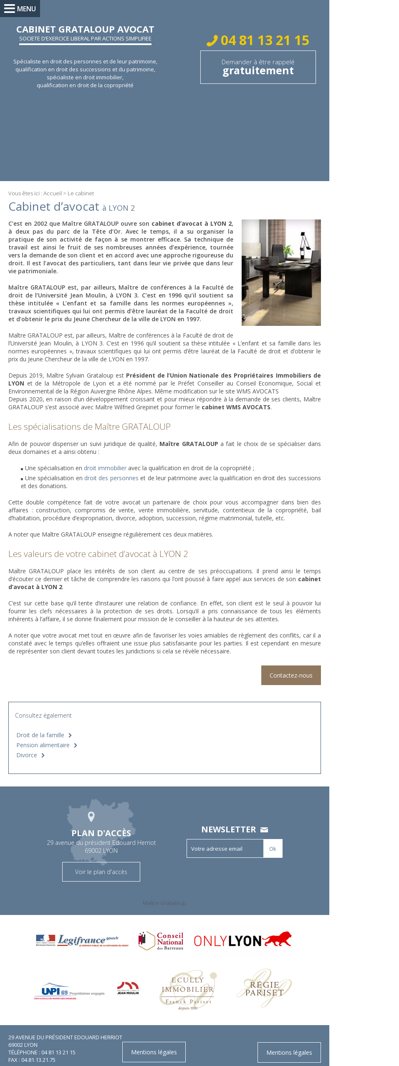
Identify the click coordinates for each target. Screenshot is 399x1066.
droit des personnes (113, 470)
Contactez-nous (299, 667)
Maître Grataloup (169, 895)
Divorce (26, 747)
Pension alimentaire (43, 737)
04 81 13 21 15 (268, 40)
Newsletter (233, 821)
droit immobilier (106, 460)
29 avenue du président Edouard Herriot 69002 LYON (106, 832)
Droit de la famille (40, 727)
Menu (26, 8)
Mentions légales (298, 1044)
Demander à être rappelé (262, 67)
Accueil (52, 193)
